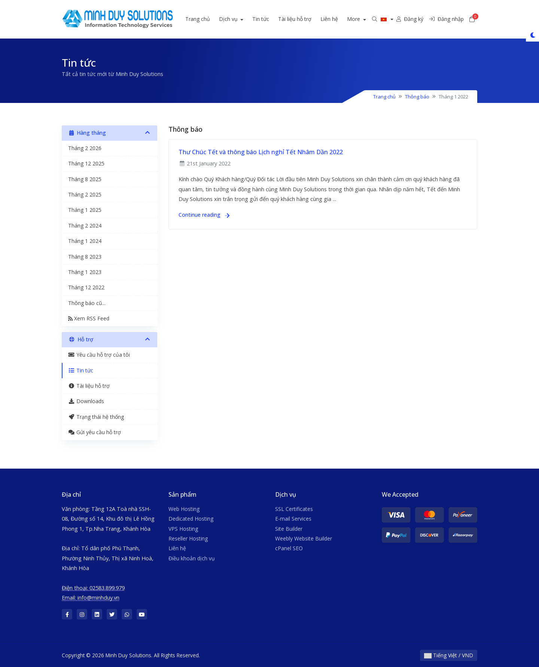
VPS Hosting (183, 528)
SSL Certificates (294, 508)
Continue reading (204, 214)
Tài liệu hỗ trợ (304, 18)
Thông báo (417, 96)
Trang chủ (207, 18)
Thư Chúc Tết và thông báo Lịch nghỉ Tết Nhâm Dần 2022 (261, 152)
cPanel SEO (289, 548)
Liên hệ (339, 18)
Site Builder (288, 528)
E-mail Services (293, 518)
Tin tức (270, 18)
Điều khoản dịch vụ (191, 558)
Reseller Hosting (188, 538)
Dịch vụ (238, 18)
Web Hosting (184, 508)
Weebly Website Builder (303, 538)
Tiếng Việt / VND (448, 655)
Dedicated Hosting (190, 518)
